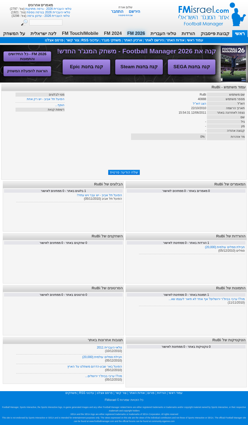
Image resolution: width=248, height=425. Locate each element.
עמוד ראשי (209, 12)
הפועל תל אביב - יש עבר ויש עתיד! (99, 195)
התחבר (117, 11)
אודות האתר (175, 40)
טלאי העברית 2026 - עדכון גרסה (48, 16)
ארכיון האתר (132, 40)
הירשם (134, 11)
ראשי (240, 33)
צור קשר (72, 40)
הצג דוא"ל (199, 103)
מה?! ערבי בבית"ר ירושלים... (103, 376)
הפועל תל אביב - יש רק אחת (45, 99)
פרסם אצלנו (54, 40)
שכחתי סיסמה (125, 15)
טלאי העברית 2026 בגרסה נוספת (48, 12)
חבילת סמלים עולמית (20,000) (225, 247)
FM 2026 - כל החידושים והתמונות (27, 56)
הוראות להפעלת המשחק (27, 71)
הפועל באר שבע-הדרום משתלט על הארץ (94, 366)
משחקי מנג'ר (111, 40)
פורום (151, 393)
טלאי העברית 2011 (109, 347)
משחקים (71, 393)
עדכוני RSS (90, 40)
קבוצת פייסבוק (215, 33)
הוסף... (59, 105)
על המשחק (14, 33)
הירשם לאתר (154, 40)
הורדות (188, 33)
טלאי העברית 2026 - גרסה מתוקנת (48, 9)
